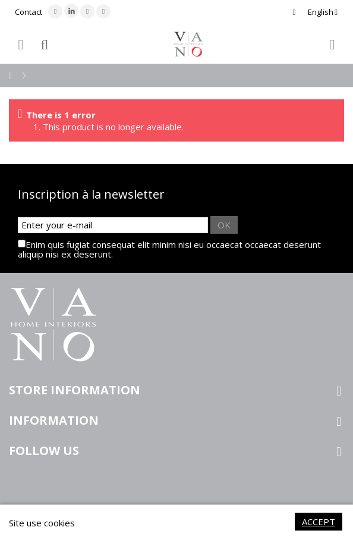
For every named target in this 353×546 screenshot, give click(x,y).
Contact (28, 12)
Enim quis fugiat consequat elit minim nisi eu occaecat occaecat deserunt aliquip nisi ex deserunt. (169, 249)
